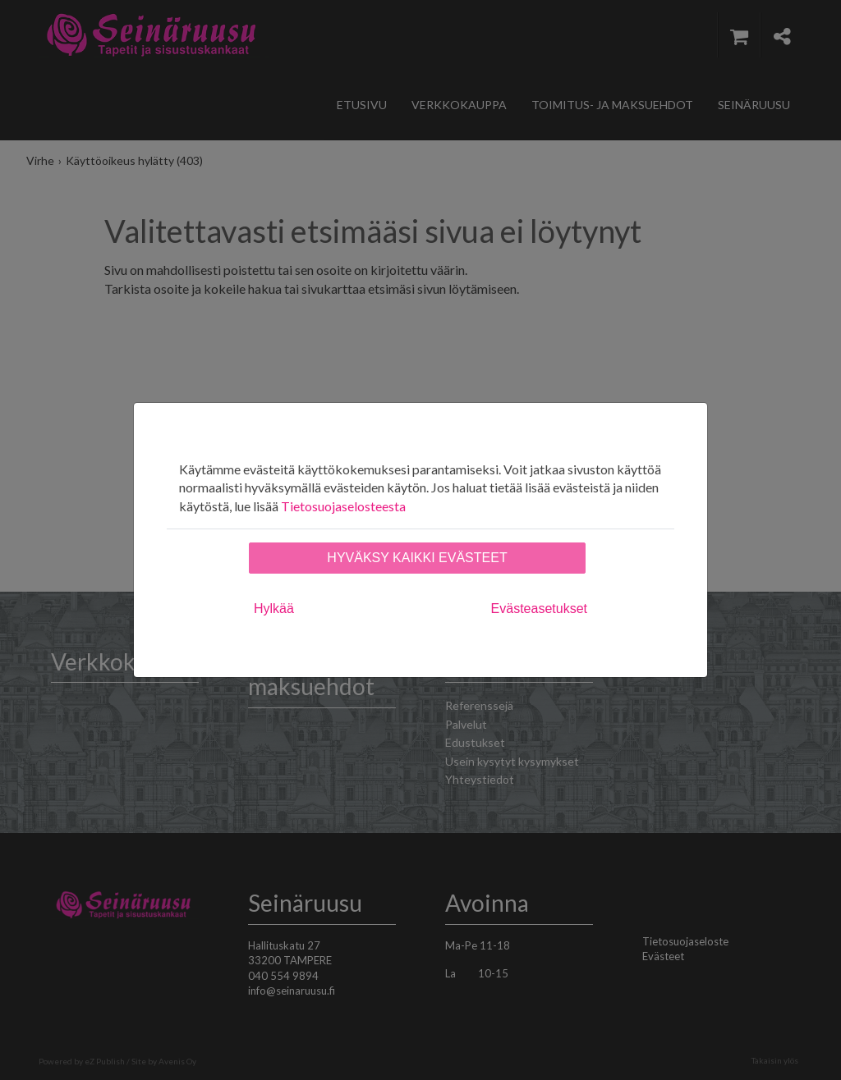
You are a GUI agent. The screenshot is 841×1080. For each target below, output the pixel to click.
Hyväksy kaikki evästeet (417, 558)
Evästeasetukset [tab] (539, 609)
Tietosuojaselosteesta (343, 506)
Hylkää (274, 609)
